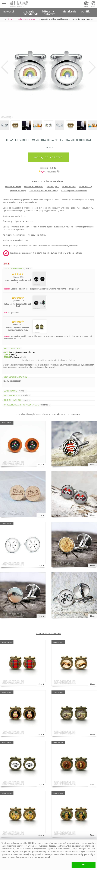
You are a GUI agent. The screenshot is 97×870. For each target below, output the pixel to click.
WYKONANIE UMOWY (17, 396)
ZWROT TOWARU (15, 391)
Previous (5, 67)
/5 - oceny (47, 172)
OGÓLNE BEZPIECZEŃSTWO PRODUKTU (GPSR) (27, 405)
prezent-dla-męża (13, 187)
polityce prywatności (41, 857)
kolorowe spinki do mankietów (43, 191)
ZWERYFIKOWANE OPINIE (18, 269)
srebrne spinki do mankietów (74, 191)
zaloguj (93, 6)
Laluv (53, 167)
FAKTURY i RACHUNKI (17, 400)
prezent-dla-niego (18, 191)
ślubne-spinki (53, 187)
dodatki (35, 181)
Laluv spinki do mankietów (48, 633)
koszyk (86, 6)
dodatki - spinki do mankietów (66, 414)
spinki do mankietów (53, 181)
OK (83, 865)
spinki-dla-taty (85, 187)
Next (92, 67)
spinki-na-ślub (69, 187)
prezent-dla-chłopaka (33, 187)
